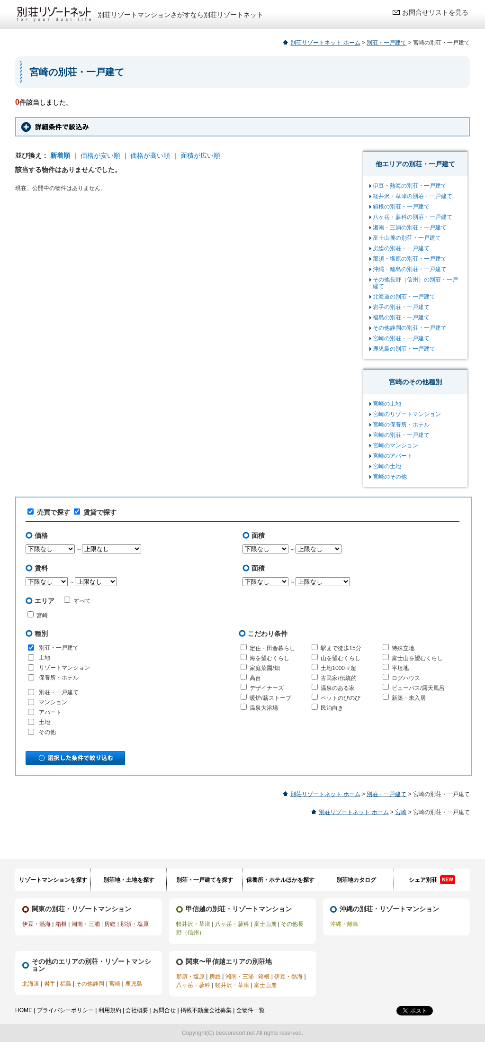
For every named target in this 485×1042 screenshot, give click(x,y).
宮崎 (42, 615)
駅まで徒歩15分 (341, 648)
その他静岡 (90, 983)
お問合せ (164, 1010)
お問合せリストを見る (435, 12)
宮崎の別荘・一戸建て (401, 338)
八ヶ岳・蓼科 (232, 924)
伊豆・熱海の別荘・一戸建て (410, 185)
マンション (53, 702)
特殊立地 (403, 648)
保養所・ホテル (59, 677)
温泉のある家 (338, 688)
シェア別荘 (432, 879)
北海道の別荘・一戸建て (404, 296)
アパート (50, 712)
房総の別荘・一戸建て (401, 248)
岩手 (49, 983)
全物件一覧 (250, 1010)
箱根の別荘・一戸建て (401, 206)
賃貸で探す (95, 512)
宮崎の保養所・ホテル (401, 424)
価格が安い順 (100, 155)
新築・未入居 (409, 698)
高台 (255, 678)
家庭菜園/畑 (264, 668)
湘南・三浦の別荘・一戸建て (410, 227)
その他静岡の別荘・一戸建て (410, 328)
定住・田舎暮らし (272, 648)
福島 (66, 983)
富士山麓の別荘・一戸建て (407, 238)
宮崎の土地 (387, 403)
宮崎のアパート (393, 456)
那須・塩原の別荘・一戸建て (410, 258)
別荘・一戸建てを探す (204, 880)
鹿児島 (133, 983)
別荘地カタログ (356, 880)
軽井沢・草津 (193, 924)
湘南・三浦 (86, 924)
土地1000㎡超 (338, 668)
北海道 (30, 983)
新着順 (60, 155)
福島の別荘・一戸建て (401, 317)
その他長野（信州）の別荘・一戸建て (415, 283)
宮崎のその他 (390, 476)
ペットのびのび (340, 698)
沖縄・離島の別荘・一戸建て (410, 269)
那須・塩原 (134, 924)
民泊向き (332, 708)
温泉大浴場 (264, 708)
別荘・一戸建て (386, 42)
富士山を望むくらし (417, 658)
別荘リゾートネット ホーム (325, 42)
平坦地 (400, 668)
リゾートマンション (64, 667)
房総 (110, 924)
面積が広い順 (200, 155)
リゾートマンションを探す (53, 880)
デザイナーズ (267, 688)
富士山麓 (265, 924)
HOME (23, 1010)
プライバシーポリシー (65, 1010)
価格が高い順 (150, 155)
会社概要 (137, 1010)
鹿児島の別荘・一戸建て (404, 348)
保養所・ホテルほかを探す (280, 880)
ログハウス (406, 678)
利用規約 (110, 1010)
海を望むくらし (269, 658)
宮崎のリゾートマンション (407, 414)
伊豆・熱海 (36, 924)
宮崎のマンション (395, 445)
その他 (47, 732)
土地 (44, 657)
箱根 (61, 924)
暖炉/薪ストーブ (270, 698)
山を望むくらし (340, 658)
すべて (77, 600)
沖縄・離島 (344, 924)
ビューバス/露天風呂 (418, 688)
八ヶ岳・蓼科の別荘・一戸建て (412, 217)
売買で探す (48, 512)
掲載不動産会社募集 (206, 1010)
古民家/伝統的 (338, 678)
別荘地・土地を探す (128, 880)
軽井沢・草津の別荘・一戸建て (412, 196)
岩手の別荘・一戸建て (401, 307)
